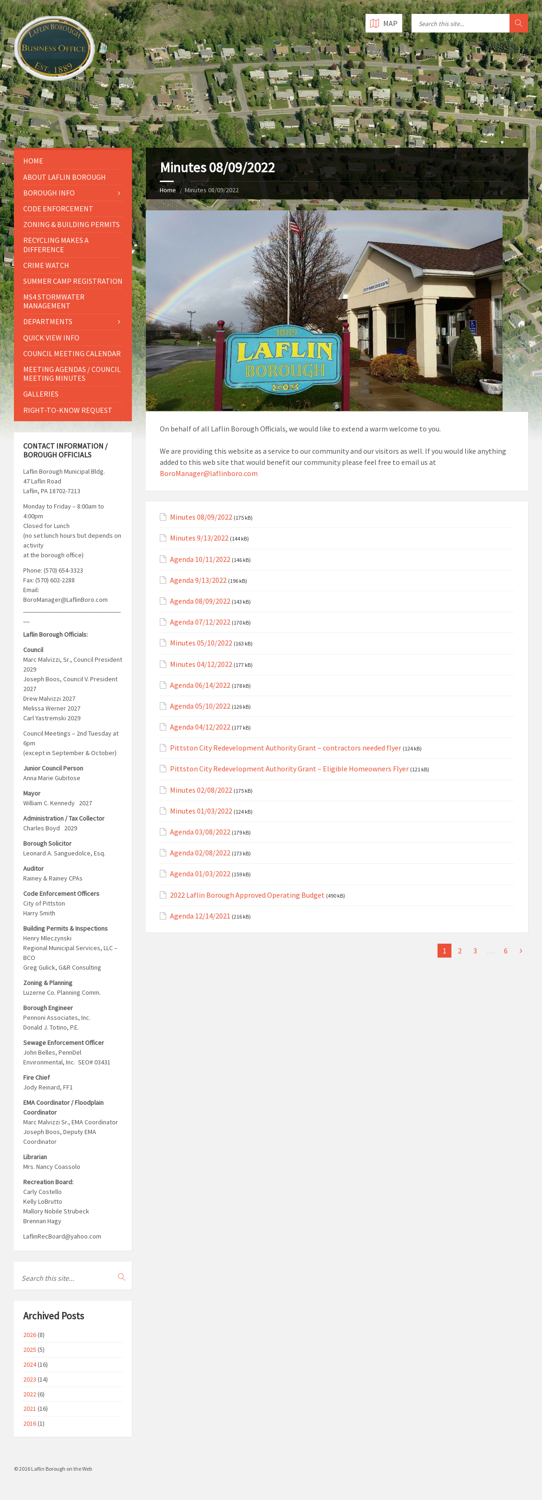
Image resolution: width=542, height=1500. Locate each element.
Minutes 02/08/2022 (201, 790)
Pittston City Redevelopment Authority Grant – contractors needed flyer (285, 747)
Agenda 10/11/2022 (200, 559)
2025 (29, 1349)
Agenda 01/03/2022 (200, 873)
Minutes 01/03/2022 (201, 811)
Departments (47, 321)
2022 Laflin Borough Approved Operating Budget (247, 895)
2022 (29, 1394)
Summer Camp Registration (73, 281)
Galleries (41, 393)
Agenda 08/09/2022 (200, 601)
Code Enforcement (58, 208)
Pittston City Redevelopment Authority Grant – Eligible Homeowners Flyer (289, 768)
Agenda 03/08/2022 (200, 832)
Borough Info (49, 192)
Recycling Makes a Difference (56, 244)
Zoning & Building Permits (71, 224)
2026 (29, 1334)
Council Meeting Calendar (72, 353)
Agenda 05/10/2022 (200, 706)
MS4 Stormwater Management (54, 301)
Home (168, 190)
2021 (29, 1408)
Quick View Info (51, 337)
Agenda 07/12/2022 (200, 622)
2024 (29, 1364)
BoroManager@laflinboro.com (209, 473)
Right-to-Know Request (67, 410)
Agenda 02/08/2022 (200, 852)
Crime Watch (46, 265)
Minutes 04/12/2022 (201, 664)
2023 (29, 1379)
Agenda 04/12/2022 (200, 727)
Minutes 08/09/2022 (201, 517)
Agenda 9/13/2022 (198, 580)
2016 (29, 1423)
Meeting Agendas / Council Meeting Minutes (72, 374)
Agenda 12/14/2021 (200, 916)
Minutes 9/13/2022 (199, 538)
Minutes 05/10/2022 (201, 643)
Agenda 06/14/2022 (200, 685)
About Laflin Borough (64, 177)
